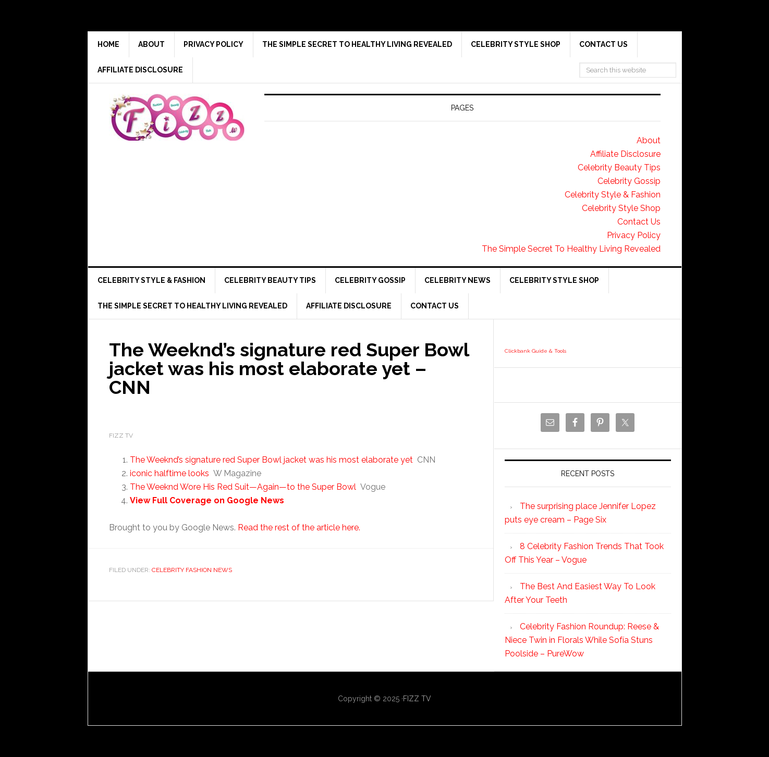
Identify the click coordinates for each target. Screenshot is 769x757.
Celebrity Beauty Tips (619, 167)
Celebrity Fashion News (192, 570)
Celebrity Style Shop (621, 208)
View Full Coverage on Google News (207, 500)
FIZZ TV (417, 698)
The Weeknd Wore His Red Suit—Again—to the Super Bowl (243, 487)
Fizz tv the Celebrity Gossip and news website (177, 117)
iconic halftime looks (169, 473)
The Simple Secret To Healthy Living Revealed (571, 249)
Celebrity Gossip (629, 181)
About (649, 140)
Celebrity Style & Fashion (613, 195)
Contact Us (639, 222)
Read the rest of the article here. (299, 527)
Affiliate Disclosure (625, 154)
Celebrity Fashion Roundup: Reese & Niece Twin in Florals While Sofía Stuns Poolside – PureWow (582, 640)
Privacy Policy (634, 235)
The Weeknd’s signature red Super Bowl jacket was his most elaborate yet (271, 460)
